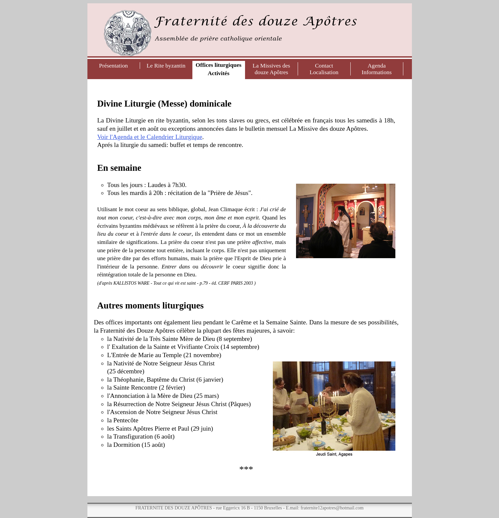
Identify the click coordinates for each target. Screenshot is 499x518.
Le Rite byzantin (166, 65)
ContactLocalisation (324, 68)
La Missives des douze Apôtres (271, 68)
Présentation (113, 65)
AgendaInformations (377, 68)
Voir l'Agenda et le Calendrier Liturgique (149, 136)
